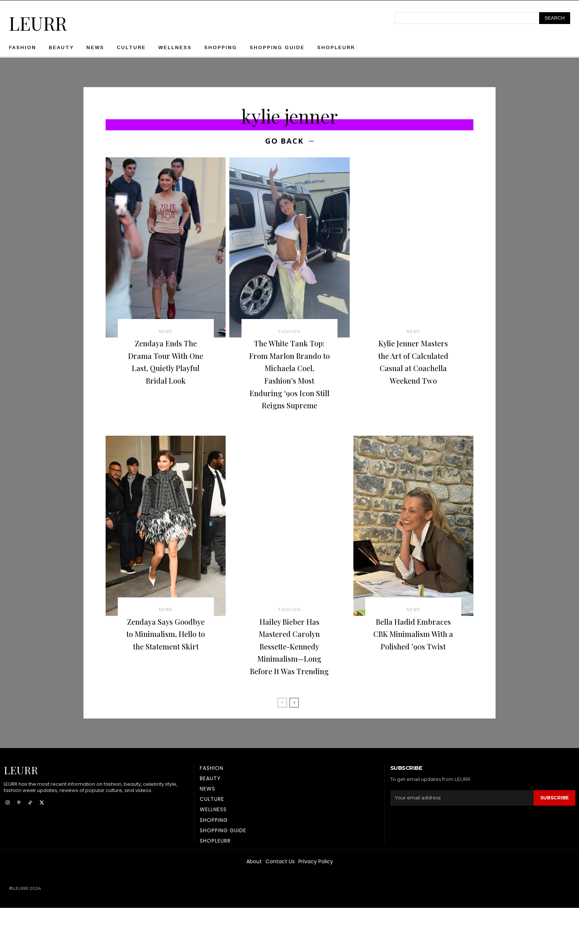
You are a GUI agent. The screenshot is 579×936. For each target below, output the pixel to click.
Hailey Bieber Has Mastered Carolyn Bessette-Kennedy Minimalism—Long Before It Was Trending (289, 668)
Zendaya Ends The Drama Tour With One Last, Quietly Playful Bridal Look (165, 363)
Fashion (289, 333)
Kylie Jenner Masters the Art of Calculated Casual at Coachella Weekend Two (413, 369)
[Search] (554, 18)
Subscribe (554, 826)
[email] (461, 826)
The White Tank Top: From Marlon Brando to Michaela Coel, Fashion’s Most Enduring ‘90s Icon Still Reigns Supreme (289, 382)
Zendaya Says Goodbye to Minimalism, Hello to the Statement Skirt (166, 661)
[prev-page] (282, 731)
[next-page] (294, 731)
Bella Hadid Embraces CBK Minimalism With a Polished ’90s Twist (413, 655)
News (166, 333)
